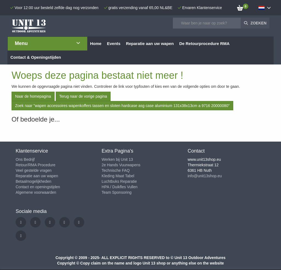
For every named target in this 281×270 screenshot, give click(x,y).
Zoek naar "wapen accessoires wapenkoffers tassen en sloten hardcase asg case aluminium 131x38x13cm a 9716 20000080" (122, 105)
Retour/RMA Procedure (35, 165)
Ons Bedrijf (25, 159)
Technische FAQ (116, 170)
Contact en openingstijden (38, 187)
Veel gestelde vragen (34, 170)
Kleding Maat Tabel (118, 176)
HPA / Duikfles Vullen (119, 187)
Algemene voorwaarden (36, 192)
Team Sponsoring (116, 192)
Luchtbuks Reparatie (119, 181)
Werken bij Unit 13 (117, 159)
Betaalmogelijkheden (33, 181)
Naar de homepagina (33, 96)
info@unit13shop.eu (205, 176)
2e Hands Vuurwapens (121, 165)
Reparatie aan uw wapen (37, 176)
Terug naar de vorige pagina (83, 96)
